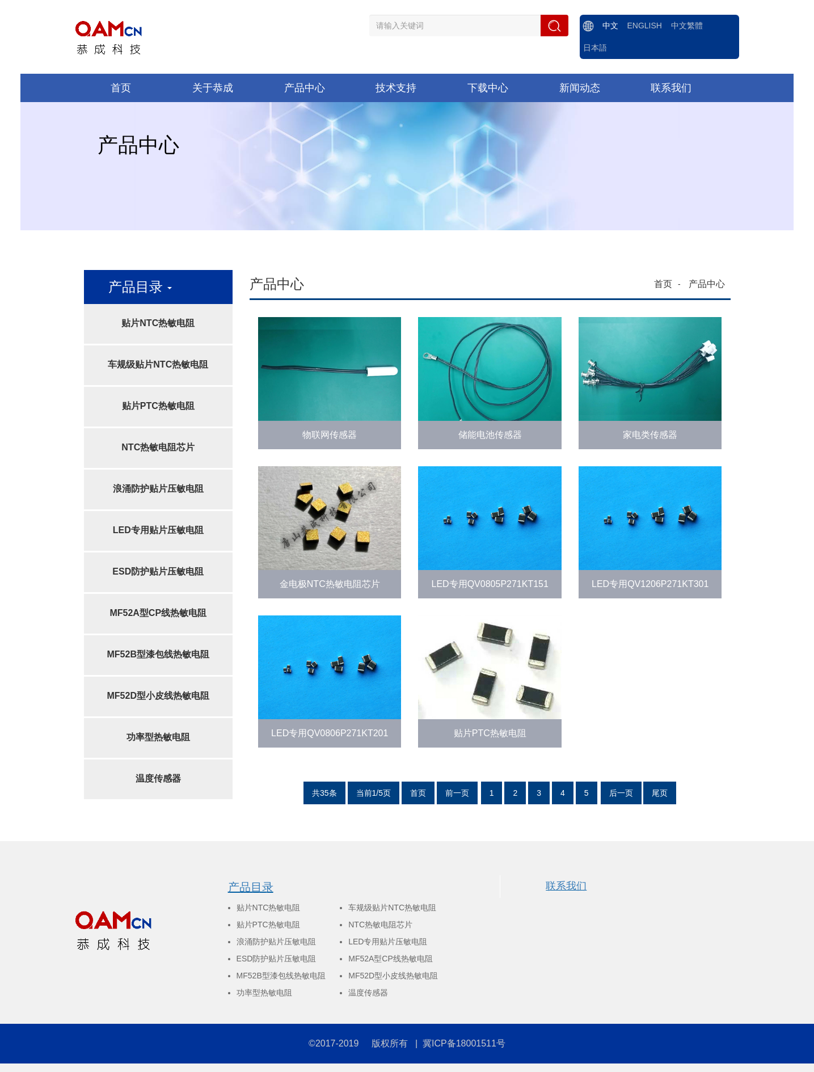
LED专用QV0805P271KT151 (490, 584)
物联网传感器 (329, 435)
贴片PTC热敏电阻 (158, 406)
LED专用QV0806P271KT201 (329, 733)
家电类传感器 (650, 435)
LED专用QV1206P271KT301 (650, 584)
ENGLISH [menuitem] (644, 25)
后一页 (621, 792)
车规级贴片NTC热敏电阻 (158, 364)
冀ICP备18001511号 (464, 1043)
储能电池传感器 (490, 435)
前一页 (457, 792)
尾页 (660, 792)
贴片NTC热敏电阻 (158, 323)
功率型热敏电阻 (158, 737)
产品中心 (707, 284)
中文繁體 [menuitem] (687, 25)
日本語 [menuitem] (595, 47)
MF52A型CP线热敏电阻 (157, 613)
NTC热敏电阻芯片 (158, 447)
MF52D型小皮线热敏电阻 (158, 695)
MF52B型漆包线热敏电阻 (158, 654)
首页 (663, 284)
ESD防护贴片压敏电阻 (158, 571)
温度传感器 (158, 778)
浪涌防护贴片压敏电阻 (158, 488)
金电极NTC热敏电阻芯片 (330, 584)
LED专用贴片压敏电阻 (158, 530)
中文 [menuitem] (610, 25)
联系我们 (566, 886)
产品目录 (250, 887)
